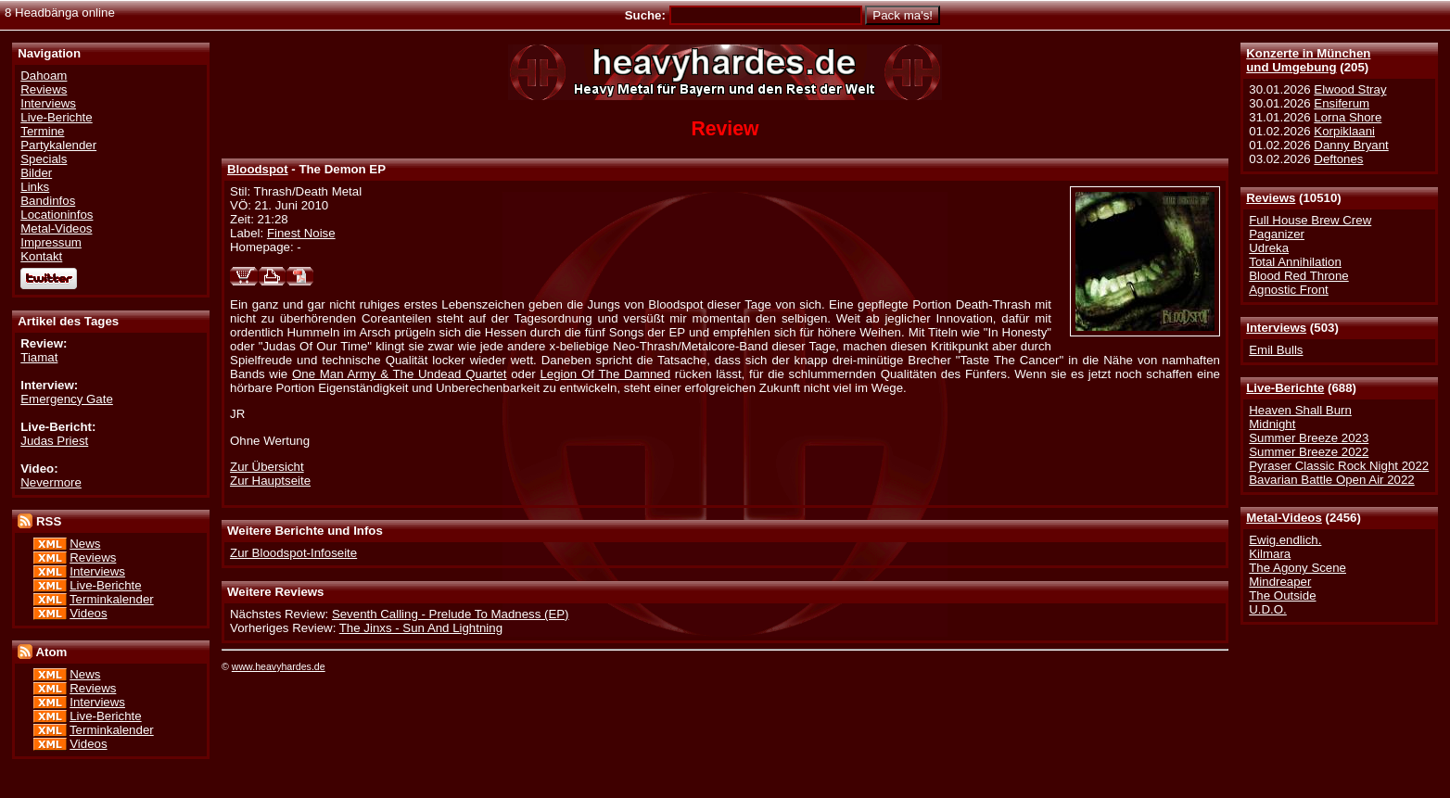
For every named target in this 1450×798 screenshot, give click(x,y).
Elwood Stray (1350, 89)
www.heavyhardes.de (278, 666)
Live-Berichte (1285, 388)
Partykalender (58, 145)
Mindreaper (1280, 582)
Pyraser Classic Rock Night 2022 (1339, 466)
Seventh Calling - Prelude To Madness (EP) (450, 614)
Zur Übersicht (267, 467)
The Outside (1282, 595)
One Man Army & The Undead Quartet (399, 374)
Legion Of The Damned (605, 374)
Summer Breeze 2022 (1308, 452)
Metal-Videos (1284, 518)
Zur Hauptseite (270, 481)
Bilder (36, 173)
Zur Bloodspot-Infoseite (293, 553)
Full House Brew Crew (1310, 220)
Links (34, 187)
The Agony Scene (1297, 568)
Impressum (51, 242)
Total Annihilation (1295, 262)
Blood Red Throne (1298, 276)
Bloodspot (257, 169)
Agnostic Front (1289, 290)
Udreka (1269, 248)
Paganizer (1276, 234)
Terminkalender (112, 599)
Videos (88, 613)
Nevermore (51, 482)
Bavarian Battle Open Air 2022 (1331, 480)
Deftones (1338, 159)
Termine (42, 131)
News (85, 544)
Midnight (1272, 424)
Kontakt (41, 256)
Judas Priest (54, 441)
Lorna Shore (1347, 117)
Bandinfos (47, 201)
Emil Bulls (1276, 350)
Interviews (1276, 328)
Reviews (1270, 198)
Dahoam (43, 75)
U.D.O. (1268, 609)
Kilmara (1270, 554)
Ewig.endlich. (1285, 540)
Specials (43, 159)
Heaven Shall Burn (1300, 410)
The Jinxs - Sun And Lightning (420, 628)
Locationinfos (56, 215)
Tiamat (38, 357)
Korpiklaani (1344, 131)
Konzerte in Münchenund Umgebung (1308, 60)
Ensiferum (1341, 103)
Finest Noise (301, 233)
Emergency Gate (66, 399)
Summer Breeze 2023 (1308, 438)
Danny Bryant (1351, 145)
